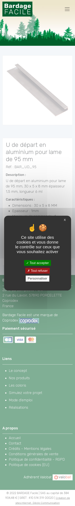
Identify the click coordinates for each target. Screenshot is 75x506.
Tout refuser (37, 270)
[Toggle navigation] (67, 9)
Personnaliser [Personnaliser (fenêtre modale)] (37, 278)
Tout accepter (37, 263)
